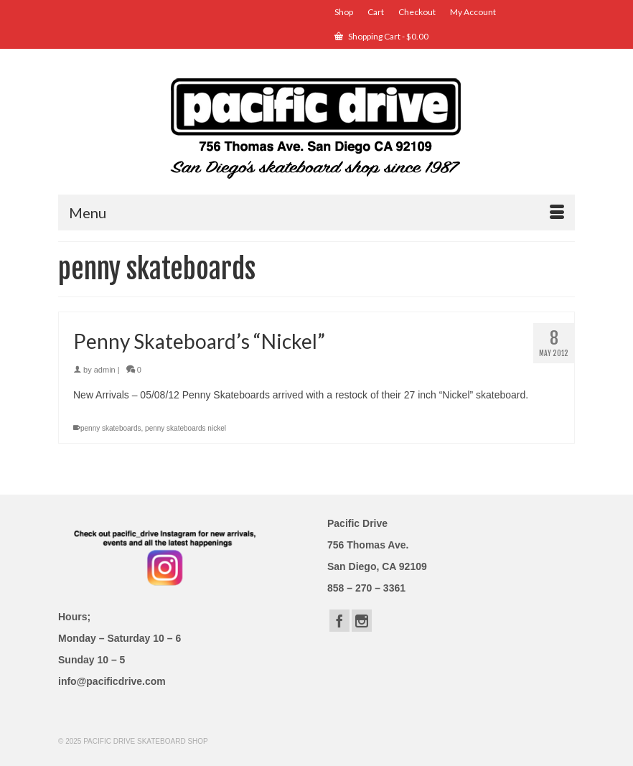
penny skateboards (110, 428)
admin (105, 369)
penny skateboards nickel (185, 428)
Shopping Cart (381, 36)
